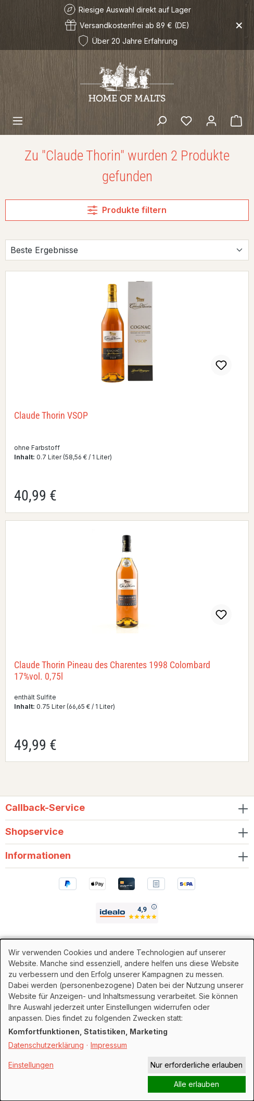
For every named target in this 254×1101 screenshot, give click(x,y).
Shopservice (34, 831)
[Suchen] (161, 120)
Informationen (38, 855)
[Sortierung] (127, 250)
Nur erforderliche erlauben (196, 1064)
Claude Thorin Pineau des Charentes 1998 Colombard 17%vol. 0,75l (112, 670)
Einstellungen (31, 1064)
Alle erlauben (196, 1084)
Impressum (109, 1045)
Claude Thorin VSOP (51, 415)
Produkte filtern (126, 210)
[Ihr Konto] (211, 120)
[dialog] (127, 1020)
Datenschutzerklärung (46, 1045)
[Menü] (17, 120)
